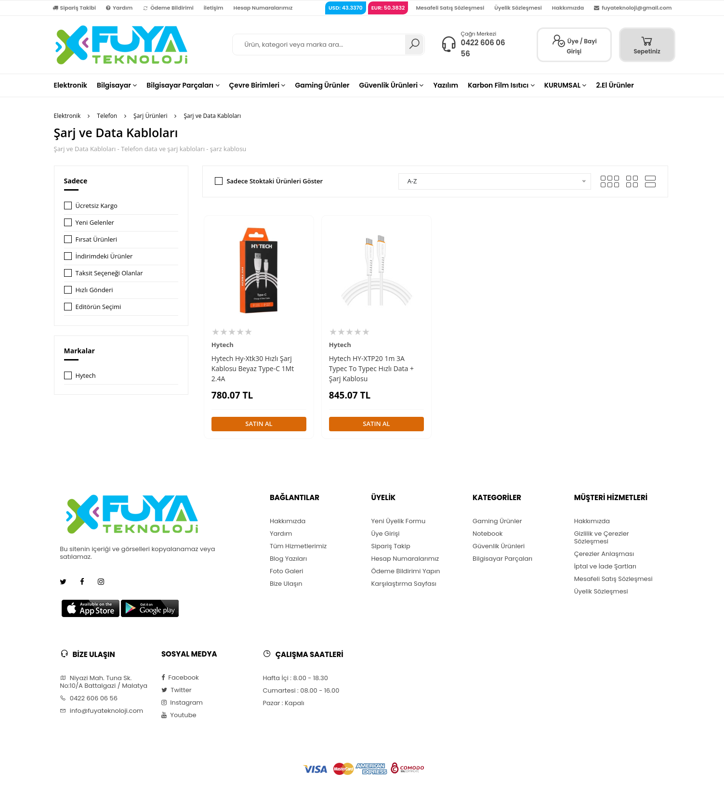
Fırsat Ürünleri (97, 239)
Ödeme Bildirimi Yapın (405, 571)
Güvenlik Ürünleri (499, 546)
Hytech (86, 375)
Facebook (180, 678)
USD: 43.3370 (346, 8)
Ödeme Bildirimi (168, 8)
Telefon (107, 116)
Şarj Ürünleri (150, 116)
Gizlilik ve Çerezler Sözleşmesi (601, 537)
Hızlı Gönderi (94, 289)
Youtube (179, 715)
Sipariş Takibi (74, 8)
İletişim (214, 8)
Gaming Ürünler (497, 521)
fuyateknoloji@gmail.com (632, 8)
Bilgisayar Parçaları (502, 559)
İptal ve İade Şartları (605, 566)
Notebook (487, 534)
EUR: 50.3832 (388, 8)
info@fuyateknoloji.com (101, 711)
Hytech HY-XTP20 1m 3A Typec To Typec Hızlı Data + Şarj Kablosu (371, 368)
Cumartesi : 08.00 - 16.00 (301, 691)
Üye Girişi (385, 534)
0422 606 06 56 (89, 698)
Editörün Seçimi (98, 306)
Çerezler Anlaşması (604, 554)
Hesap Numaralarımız (263, 8)
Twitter (176, 690)
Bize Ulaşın (286, 584)
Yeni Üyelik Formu (398, 521)
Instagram (182, 703)
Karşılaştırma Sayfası (403, 584)
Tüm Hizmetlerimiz (298, 546)
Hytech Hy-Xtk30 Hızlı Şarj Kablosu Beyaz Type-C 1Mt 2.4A (252, 368)
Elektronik (67, 116)
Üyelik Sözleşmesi (518, 8)
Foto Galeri (286, 571)
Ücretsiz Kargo (97, 205)
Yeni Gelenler (95, 222)
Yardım (119, 8)
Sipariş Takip (390, 546)
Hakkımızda (568, 8)
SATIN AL (258, 423)
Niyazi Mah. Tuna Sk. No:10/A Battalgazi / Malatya (103, 682)
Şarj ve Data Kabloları (212, 116)
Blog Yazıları (288, 559)
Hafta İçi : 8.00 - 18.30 (295, 678)
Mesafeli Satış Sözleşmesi (450, 8)
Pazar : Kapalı (283, 703)
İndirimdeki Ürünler (104, 256)
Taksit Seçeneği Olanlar (109, 273)
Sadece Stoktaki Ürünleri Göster (274, 181)
